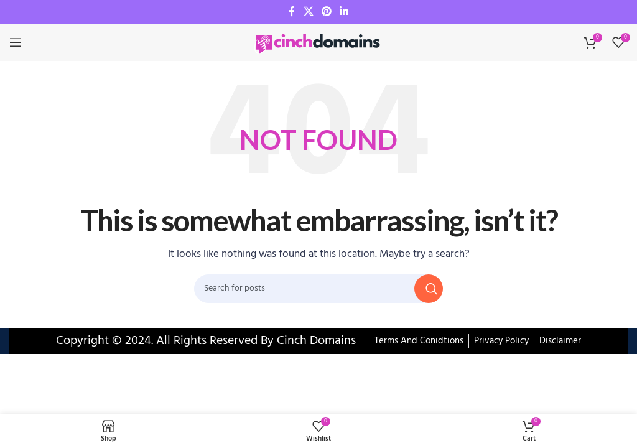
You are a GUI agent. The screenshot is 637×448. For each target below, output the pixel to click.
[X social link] (308, 12)
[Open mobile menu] (15, 42)
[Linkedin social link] (344, 12)
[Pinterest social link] (326, 12)
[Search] (318, 288)
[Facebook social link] (291, 12)
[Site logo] (318, 42)
